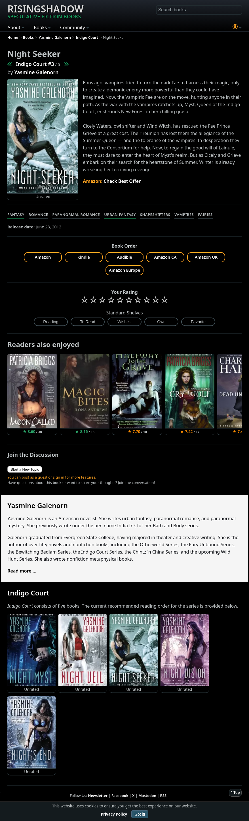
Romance (38, 214)
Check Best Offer (122, 181)
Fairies (205, 214)
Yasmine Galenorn (36, 72)
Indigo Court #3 (35, 64)
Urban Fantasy (120, 214)
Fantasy (15, 214)
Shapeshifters (155, 214)
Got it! (139, 814)
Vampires (184, 214)
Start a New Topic (24, 469)
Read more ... (21, 571)
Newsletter (97, 795)
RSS (163, 795)
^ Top (235, 792)
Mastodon (147, 795)
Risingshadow (45, 11)
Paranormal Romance (76, 214)
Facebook (119, 795)
